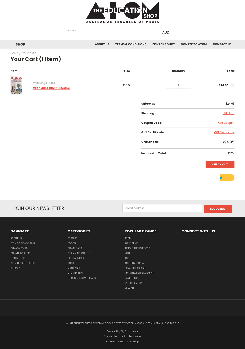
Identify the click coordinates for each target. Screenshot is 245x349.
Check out (220, 164)
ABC (127, 257)
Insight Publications (137, 247)
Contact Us (222, 44)
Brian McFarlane (135, 267)
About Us (102, 44)
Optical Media (76, 257)
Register (29, 262)
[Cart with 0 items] (176, 32)
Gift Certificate (224, 132)
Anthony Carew (134, 262)
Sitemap (15, 267)
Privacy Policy (163, 44)
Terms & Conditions (130, 44)
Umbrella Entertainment (139, 272)
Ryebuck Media (133, 282)
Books (71, 262)
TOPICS (72, 242)
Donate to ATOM (194, 44)
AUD (167, 32)
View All (129, 287)
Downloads (75, 247)
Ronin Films (131, 242)
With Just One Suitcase (51, 88)
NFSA (127, 252)
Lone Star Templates (129, 335)
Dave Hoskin (132, 277)
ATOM (128, 237)
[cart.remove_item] (232, 85)
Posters (73, 237)
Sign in (15, 262)
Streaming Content (80, 252)
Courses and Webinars (82, 277)
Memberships (75, 272)
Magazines (74, 267)
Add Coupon (226, 122)
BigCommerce (129, 330)
